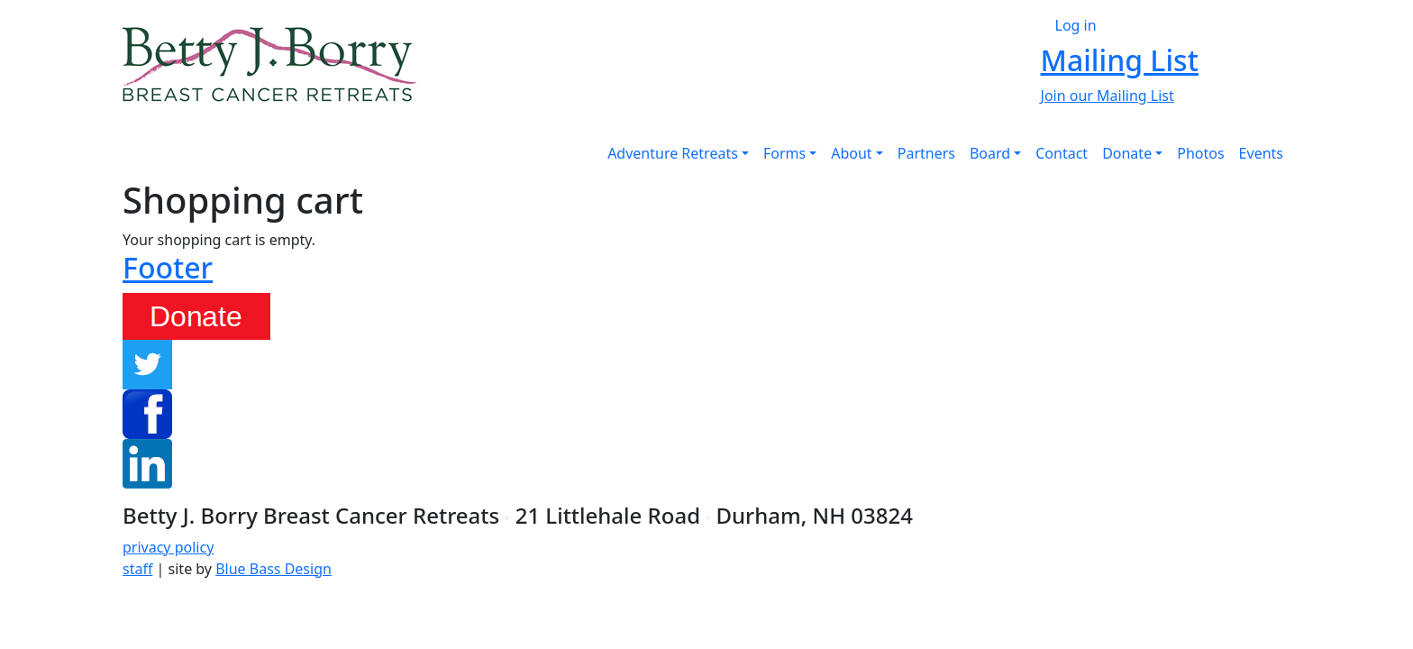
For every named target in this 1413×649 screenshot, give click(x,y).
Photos (1200, 153)
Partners (926, 153)
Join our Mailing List (1107, 95)
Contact (1061, 153)
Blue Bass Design (273, 569)
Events (1261, 153)
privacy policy (168, 547)
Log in (1076, 25)
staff (137, 569)
